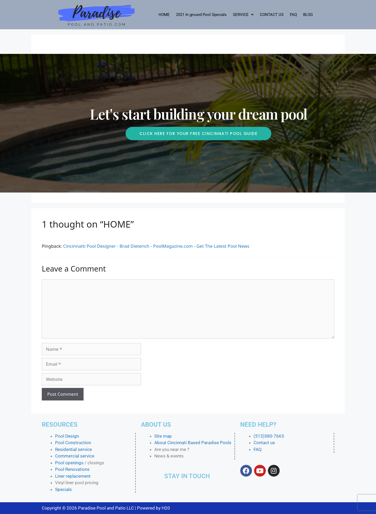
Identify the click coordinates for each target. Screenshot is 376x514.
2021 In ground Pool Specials (201, 14)
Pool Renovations (72, 469)
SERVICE (243, 14)
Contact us (264, 442)
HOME (164, 14)
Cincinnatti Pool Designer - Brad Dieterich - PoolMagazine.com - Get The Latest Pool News (156, 246)
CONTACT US (272, 14)
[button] (243, 15)
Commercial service (74, 456)
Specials (63, 489)
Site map (163, 436)
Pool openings (69, 462)
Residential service (73, 449)
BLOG (308, 14)
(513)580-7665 (269, 436)
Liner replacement (73, 476)
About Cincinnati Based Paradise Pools (192, 442)
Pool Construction (73, 442)
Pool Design (67, 436)
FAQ (293, 14)
